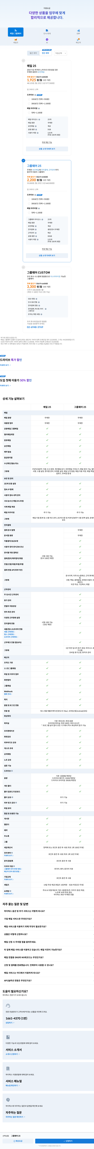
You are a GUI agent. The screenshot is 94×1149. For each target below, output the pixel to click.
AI (47, 41)
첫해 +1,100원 (34, 113)
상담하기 (10, 1023)
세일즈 (15, 41)
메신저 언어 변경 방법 (12, 872)
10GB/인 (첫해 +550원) (38, 99)
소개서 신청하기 (13, 1054)
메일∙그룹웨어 (15, 32)
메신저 (78, 41)
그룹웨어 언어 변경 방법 (13, 869)
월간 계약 (33, 53)
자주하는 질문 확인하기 (15, 1117)
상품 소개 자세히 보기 (47, 149)
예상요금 (18, 1141)
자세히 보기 (9, 856)
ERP (78, 32)
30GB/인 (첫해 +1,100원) (39, 103)
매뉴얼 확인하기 (13, 1086)
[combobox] (60, 53)
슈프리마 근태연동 (11, 637)
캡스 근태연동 (9, 634)
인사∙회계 (47, 32)
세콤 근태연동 (9, 632)
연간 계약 (45, 53)
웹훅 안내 (8, 694)
